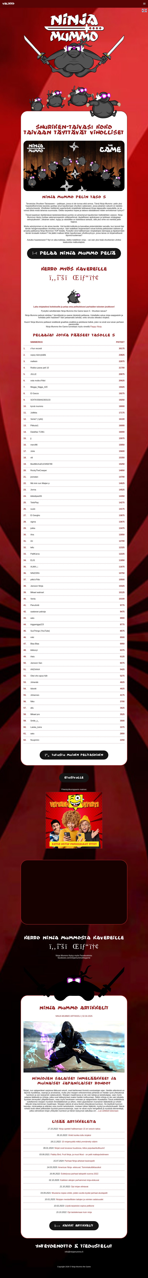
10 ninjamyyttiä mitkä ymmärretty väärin (79, 1142)
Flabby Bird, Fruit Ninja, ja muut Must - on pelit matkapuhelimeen (80, 1154)
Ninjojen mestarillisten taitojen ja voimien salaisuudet (79, 1199)
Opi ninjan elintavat (79, 1187)
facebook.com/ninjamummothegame (74, 958)
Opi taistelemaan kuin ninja (79, 1212)
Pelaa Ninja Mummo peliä (74, 253)
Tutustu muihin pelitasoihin (74, 755)
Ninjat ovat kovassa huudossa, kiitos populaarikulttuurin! (80, 1148)
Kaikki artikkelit (74, 1225)
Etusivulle (74, 777)
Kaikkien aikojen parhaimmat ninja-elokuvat (79, 1180)
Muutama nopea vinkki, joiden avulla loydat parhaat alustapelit (79, 1193)
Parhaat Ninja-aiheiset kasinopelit (80, 1161)
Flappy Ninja (96, 327)
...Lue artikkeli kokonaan (107, 1111)
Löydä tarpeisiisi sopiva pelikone (79, 1206)
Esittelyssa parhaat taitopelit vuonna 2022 (79, 1174)
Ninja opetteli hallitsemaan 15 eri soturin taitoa (79, 1129)
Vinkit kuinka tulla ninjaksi (79, 1135)
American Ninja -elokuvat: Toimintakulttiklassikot (79, 1167)
